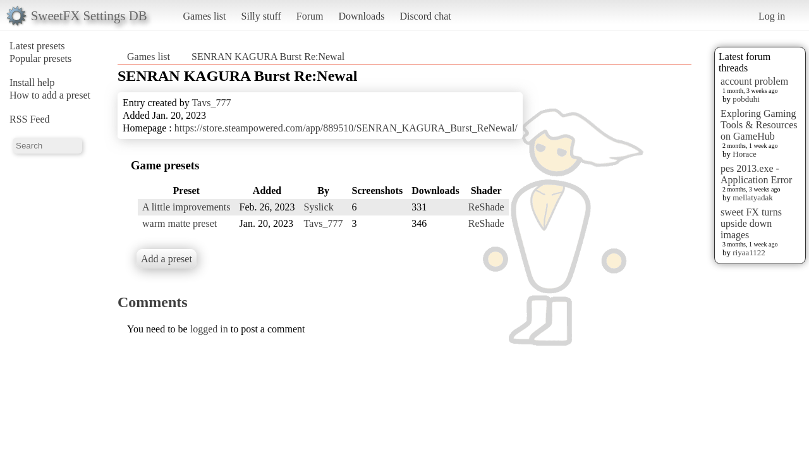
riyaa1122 (749, 252)
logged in (209, 329)
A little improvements (186, 207)
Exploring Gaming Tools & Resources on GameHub (759, 125)
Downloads (361, 16)
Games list (204, 16)
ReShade (486, 207)
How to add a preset (49, 95)
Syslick (319, 207)
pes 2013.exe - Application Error (756, 174)
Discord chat (425, 16)
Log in (771, 16)
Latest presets (37, 45)
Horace (745, 154)
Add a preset (166, 258)
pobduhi (746, 99)
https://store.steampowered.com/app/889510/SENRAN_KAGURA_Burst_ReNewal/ (346, 128)
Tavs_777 (211, 102)
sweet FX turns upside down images (751, 223)
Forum (310, 16)
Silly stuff (261, 16)
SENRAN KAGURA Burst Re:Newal (268, 56)
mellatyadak (753, 197)
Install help (32, 82)
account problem (754, 81)
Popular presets (40, 58)
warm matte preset (179, 223)
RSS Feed (29, 119)
